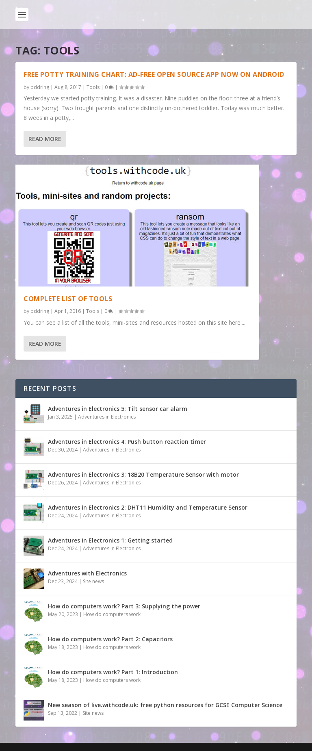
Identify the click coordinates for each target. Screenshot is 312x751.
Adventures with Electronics (87, 573)
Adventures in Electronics (107, 416)
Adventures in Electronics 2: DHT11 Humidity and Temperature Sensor (147, 507)
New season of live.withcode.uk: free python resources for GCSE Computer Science (165, 705)
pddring (39, 87)
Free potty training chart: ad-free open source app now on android (154, 74)
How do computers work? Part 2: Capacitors (110, 639)
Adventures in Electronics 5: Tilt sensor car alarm (117, 408)
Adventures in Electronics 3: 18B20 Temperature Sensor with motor (143, 474)
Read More (44, 139)
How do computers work (112, 614)
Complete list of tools (68, 298)
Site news (93, 581)
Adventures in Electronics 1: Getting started (110, 540)
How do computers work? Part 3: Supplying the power (124, 606)
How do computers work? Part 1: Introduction (113, 672)
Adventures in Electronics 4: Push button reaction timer (127, 441)
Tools (93, 87)
